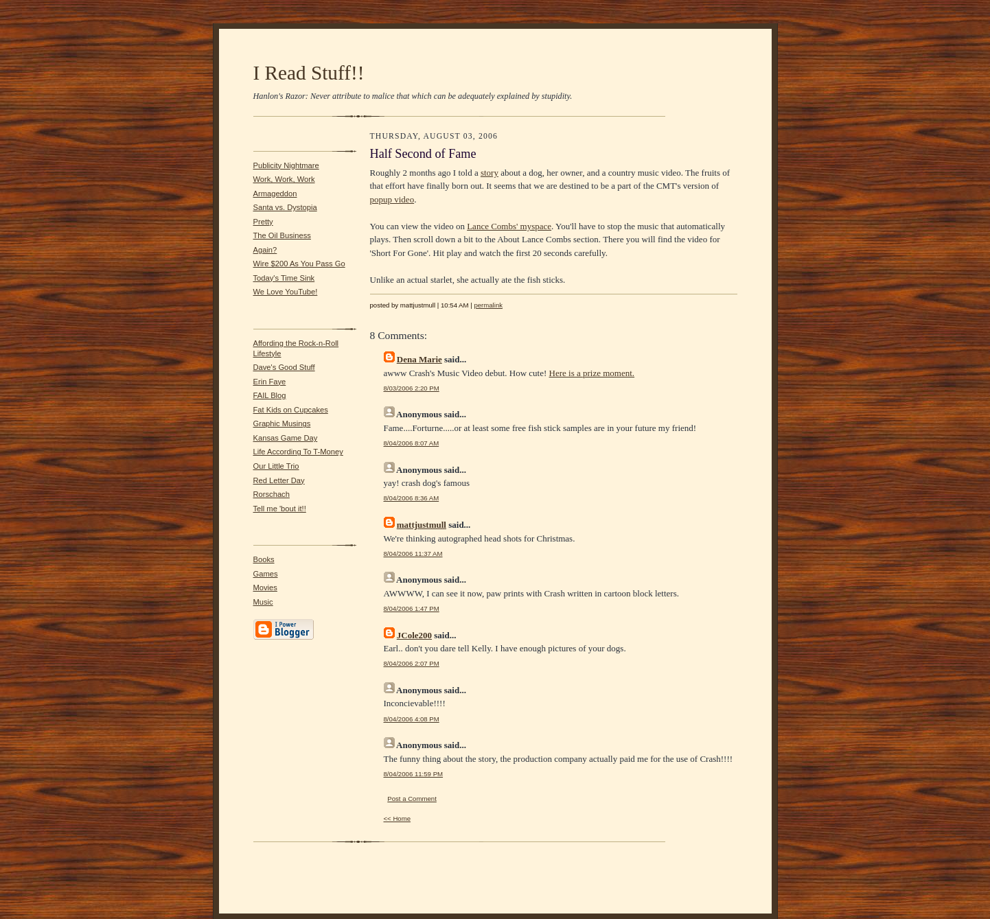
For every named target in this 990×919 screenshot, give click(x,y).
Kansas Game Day (285, 438)
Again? (265, 250)
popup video (392, 199)
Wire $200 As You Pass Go (299, 263)
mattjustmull (421, 525)
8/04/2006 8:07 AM (411, 443)
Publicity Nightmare (286, 165)
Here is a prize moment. (592, 373)
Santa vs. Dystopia (285, 207)
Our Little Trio (276, 466)
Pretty (263, 222)
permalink (488, 305)
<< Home (397, 818)
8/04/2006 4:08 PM (411, 719)
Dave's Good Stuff (284, 367)
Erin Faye (269, 381)
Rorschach (271, 494)
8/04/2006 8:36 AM (411, 498)
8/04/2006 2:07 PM (411, 663)
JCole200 (414, 635)
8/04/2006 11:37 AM (413, 553)
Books (264, 559)
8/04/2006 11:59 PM (414, 774)
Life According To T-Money (298, 451)
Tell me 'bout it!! (279, 508)
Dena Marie (419, 359)
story (489, 172)
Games (265, 574)
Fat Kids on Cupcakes (290, 410)
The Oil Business (282, 235)
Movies (265, 587)
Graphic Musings (282, 423)
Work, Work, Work (284, 179)
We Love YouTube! (285, 292)
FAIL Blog (269, 395)
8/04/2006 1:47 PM (411, 608)
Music (263, 602)
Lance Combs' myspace (509, 226)
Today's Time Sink (284, 278)
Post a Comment (412, 798)
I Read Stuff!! (309, 73)
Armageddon (275, 193)
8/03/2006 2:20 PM (411, 388)
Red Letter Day (279, 480)
